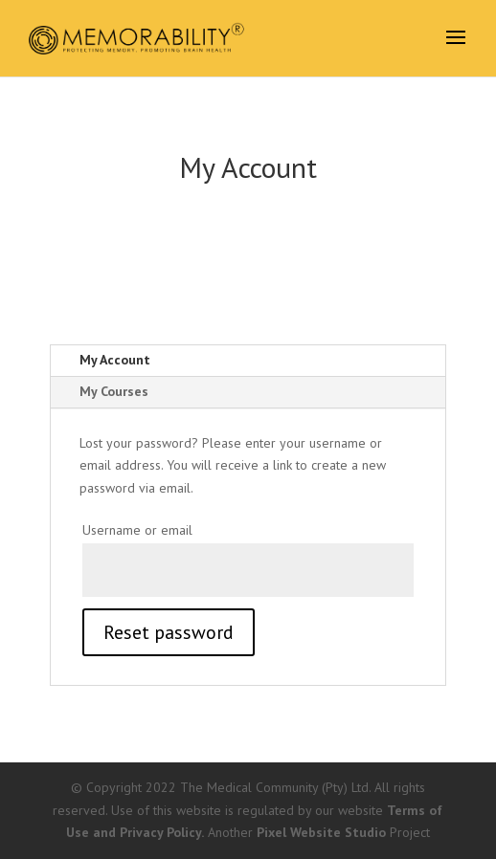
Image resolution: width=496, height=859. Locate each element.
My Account (114, 359)
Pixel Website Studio (321, 832)
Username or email (137, 530)
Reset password (168, 632)
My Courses (113, 391)
